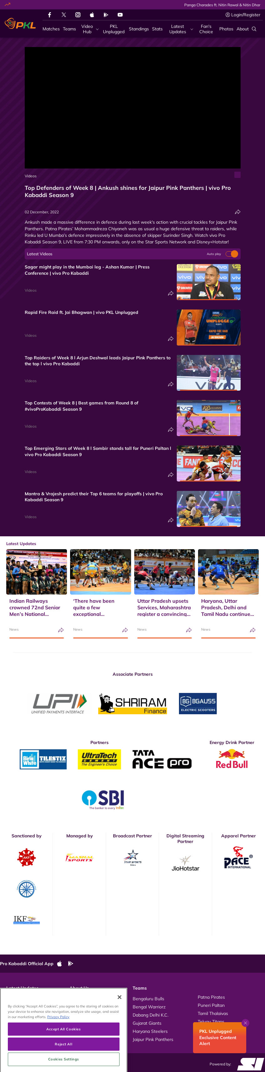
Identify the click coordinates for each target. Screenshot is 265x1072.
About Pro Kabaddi (88, 997)
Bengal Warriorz (149, 1007)
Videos (31, 176)
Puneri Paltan (211, 1005)
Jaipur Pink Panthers (153, 1039)
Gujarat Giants (147, 1023)
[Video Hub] (89, 29)
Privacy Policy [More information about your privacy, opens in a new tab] (58, 1041)
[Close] (119, 1021)
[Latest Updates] (179, 29)
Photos (13, 1005)
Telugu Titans (211, 1021)
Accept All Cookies (63, 1053)
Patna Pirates (211, 997)
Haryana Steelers (150, 1031)
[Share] (238, 212)
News (13, 629)
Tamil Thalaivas (213, 1013)
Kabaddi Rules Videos (91, 1005)
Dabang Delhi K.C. (150, 1015)
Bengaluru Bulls (148, 999)
